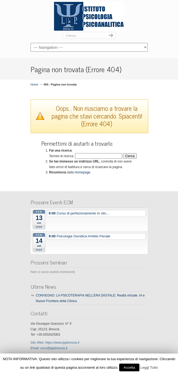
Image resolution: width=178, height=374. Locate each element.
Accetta (129, 367)
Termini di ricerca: (61, 156)
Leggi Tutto (149, 367)
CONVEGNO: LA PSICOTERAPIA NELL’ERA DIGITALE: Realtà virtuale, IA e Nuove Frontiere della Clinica (90, 298)
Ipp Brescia (89, 16)
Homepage (82, 172)
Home (34, 84)
